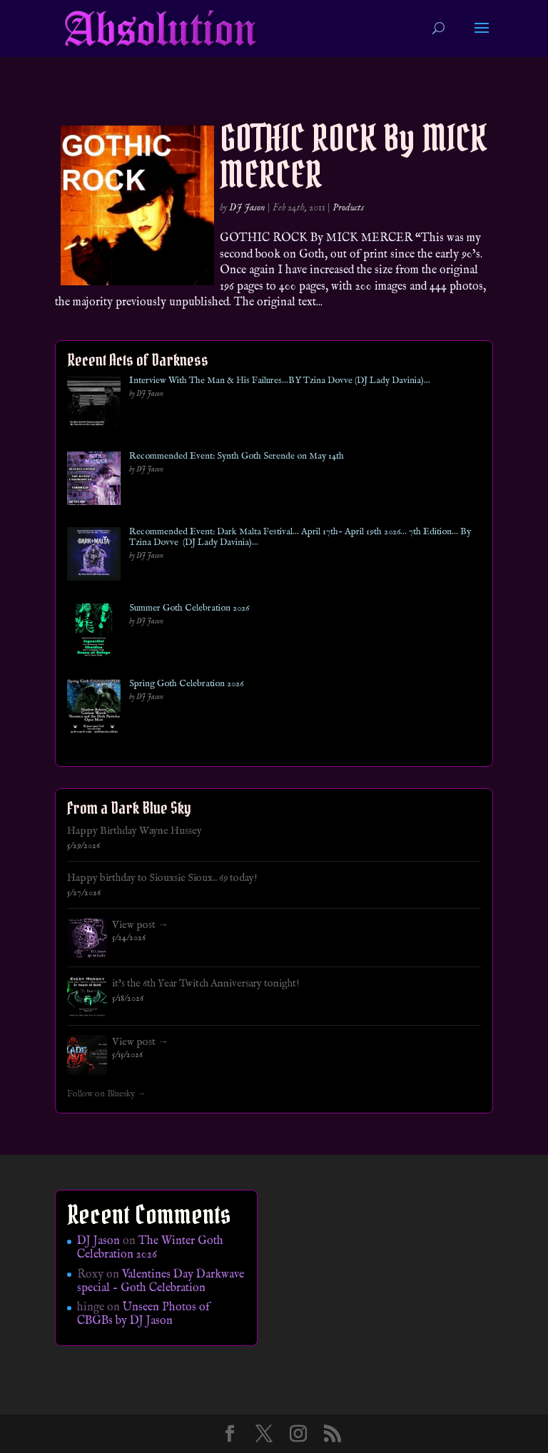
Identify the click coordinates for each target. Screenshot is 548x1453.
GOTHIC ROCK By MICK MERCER (353, 156)
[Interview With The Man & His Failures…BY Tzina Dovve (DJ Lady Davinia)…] (94, 405)
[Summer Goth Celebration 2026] (94, 633)
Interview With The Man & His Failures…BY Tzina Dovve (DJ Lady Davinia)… (279, 381)
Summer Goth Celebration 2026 (189, 608)
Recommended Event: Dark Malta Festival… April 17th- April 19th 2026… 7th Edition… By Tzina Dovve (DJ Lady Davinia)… (300, 537)
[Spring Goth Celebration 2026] (94, 708)
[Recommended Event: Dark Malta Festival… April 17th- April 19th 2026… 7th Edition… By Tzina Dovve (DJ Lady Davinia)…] (94, 556)
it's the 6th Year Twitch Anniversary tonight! (206, 983)
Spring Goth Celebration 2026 (186, 684)
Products (348, 207)
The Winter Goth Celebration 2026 (150, 1248)
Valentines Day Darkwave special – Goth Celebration (160, 1281)
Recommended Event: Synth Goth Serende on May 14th (236, 457)
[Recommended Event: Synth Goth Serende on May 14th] (94, 481)
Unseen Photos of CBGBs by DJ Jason (143, 1314)
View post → (140, 925)
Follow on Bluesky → (106, 1094)
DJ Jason (247, 207)
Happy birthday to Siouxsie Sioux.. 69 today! (162, 878)
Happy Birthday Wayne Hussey (134, 831)
